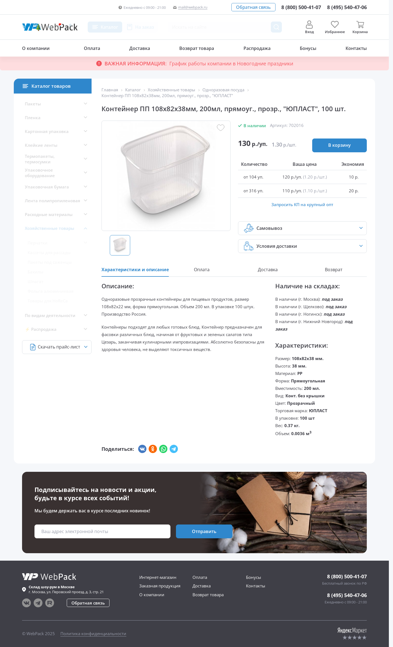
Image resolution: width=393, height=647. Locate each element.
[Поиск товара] (276, 27)
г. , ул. (66, 589)
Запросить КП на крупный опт (302, 204)
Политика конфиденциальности (93, 633)
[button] (253, 7)
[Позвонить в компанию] (347, 7)
